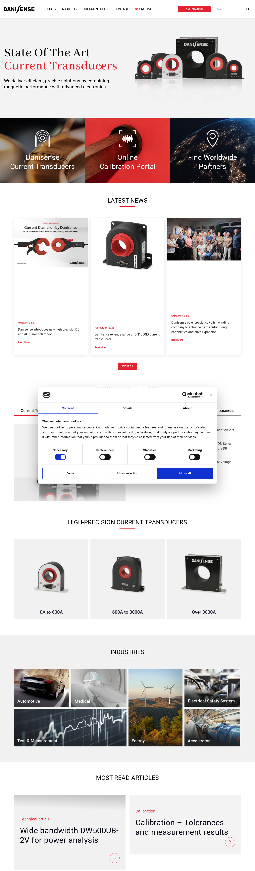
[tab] (222, 411)
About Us (69, 9)
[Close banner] (211, 395)
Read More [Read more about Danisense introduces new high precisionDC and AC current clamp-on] (23, 342)
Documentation (96, 9)
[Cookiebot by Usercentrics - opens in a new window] (185, 395)
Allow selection (127, 473)
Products (47, 9)
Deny (70, 473)
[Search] (248, 9)
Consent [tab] (68, 408)
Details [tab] (127, 408)
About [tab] (187, 408)
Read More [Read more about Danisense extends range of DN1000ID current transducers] (100, 347)
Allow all (185, 473)
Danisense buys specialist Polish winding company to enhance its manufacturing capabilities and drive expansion (200, 327)
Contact (122, 9)
